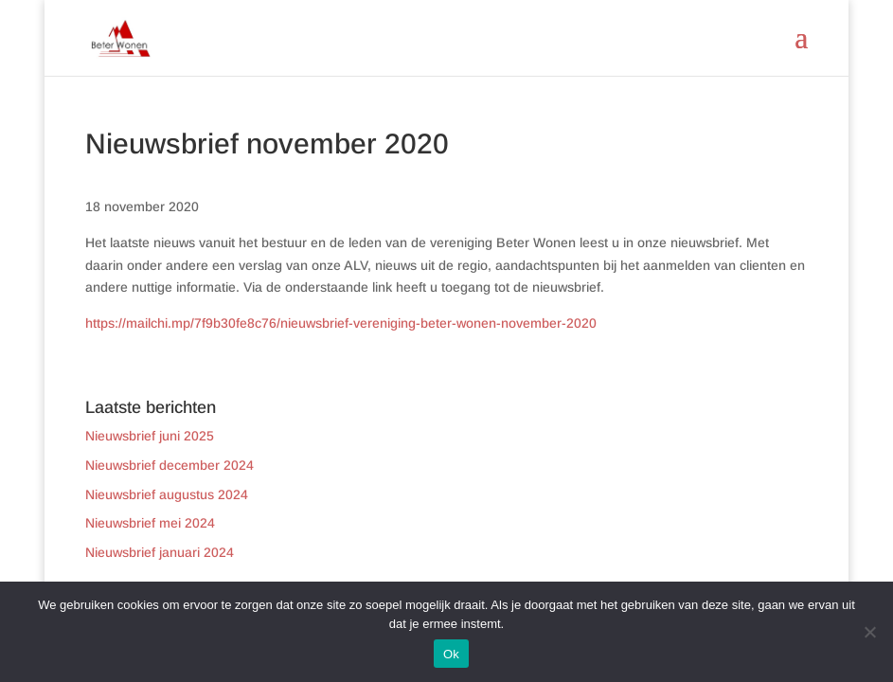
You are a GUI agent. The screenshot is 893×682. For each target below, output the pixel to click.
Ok (451, 654)
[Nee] (869, 631)
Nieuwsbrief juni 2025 (149, 435)
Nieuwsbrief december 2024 (169, 465)
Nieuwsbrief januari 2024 (159, 552)
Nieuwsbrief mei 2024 (150, 522)
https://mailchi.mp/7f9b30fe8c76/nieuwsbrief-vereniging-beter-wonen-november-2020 (341, 323)
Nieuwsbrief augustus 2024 (166, 494)
